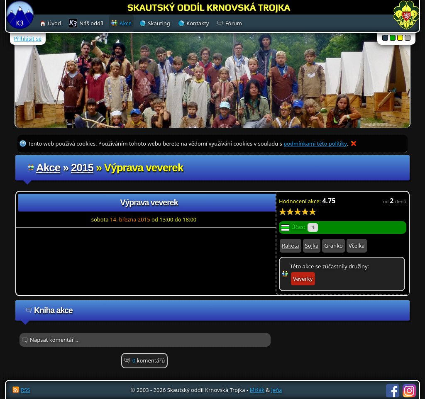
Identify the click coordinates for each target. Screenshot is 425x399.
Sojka (312, 245)
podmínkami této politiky (315, 143)
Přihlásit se (28, 38)
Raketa (290, 245)
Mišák (257, 390)
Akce (48, 167)
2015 (82, 167)
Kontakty (197, 23)
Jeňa (276, 390)
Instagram (409, 390)
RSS (25, 390)
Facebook (392, 390)
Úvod (54, 23)
